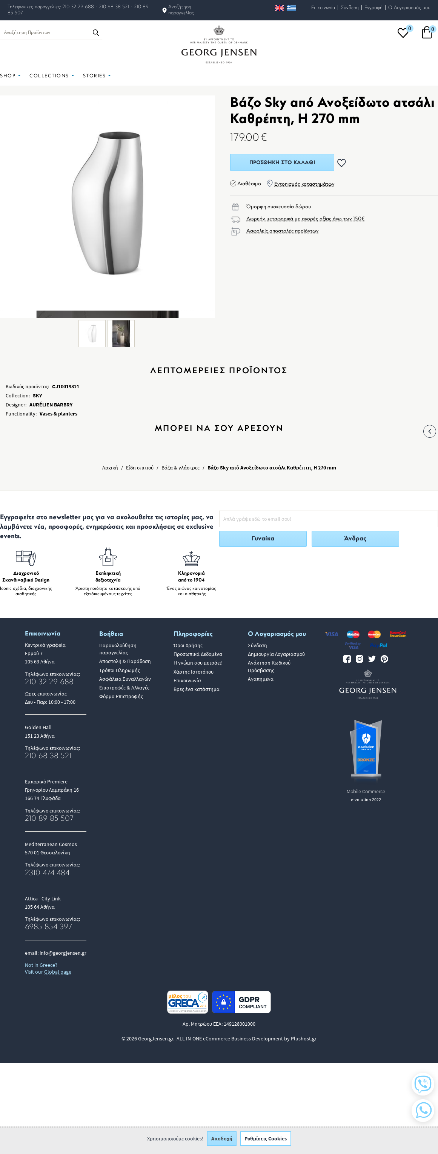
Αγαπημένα (261, 678)
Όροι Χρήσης (188, 645)
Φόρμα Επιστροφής (121, 696)
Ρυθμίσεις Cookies (265, 1142)
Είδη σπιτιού (140, 467)
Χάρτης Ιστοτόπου (194, 671)
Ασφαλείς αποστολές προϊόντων (282, 231)
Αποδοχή (221, 1142)
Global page (57, 971)
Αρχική (110, 467)
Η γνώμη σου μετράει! (198, 662)
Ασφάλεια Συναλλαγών (125, 678)
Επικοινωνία (323, 7)
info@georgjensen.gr (63, 952)
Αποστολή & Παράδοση (125, 661)
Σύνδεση (350, 7)
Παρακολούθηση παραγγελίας (118, 649)
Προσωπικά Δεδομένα (198, 654)
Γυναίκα (263, 538)
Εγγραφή (373, 7)
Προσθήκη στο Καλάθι (282, 163)
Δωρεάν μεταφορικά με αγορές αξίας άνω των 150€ (305, 219)
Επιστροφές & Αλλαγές (124, 687)
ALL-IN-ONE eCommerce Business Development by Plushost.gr (247, 1038)
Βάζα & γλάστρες (180, 467)
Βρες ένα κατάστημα (197, 689)
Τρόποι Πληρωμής (119, 670)
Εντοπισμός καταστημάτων (304, 184)
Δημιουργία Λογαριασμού (276, 654)
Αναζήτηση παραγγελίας (181, 10)
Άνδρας (355, 538)
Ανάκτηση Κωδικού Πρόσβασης (269, 666)
